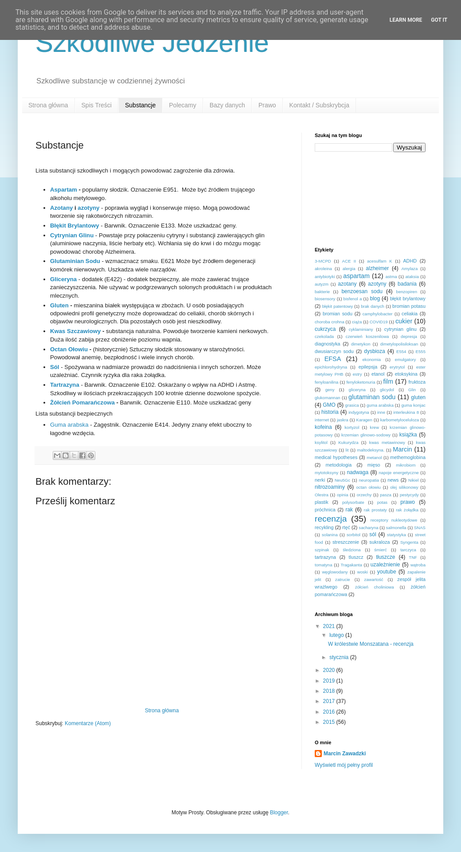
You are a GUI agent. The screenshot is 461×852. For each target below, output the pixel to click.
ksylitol (321, 442)
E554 (401, 351)
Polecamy (182, 105)
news (392, 480)
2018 (329, 691)
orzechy (364, 494)
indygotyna (358, 412)
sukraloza (379, 542)
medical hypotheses (336, 457)
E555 (421, 351)
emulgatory (405, 359)
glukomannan (327, 397)
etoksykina (406, 374)
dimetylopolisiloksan (399, 344)
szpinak (322, 549)
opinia (342, 494)
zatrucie (342, 579)
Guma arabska (69, 424)
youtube (386, 572)
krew (374, 427)
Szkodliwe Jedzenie (152, 43)
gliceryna (357, 389)
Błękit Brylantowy (74, 225)
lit (347, 450)
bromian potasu (409, 306)
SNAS (420, 527)
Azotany (61, 207)
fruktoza (417, 382)
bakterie (322, 291)
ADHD (410, 260)
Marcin (402, 449)
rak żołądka (407, 509)
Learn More (406, 20)
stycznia (339, 657)
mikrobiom (405, 465)
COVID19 (379, 321)
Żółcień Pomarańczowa (82, 402)
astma (391, 276)
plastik (321, 502)
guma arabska (380, 405)
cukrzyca (325, 329)
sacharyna (368, 527)
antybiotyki (325, 276)
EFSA (332, 358)
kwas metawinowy (387, 442)
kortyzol (351, 427)
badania (407, 284)
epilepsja (368, 366)
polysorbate (353, 502)
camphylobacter (378, 313)
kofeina (323, 427)
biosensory (325, 298)
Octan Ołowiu (69, 349)
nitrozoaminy (330, 487)
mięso (373, 464)
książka (408, 435)
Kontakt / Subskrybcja (319, 105)
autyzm (321, 284)
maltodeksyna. (371, 450)
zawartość (373, 579)
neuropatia (369, 480)
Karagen (364, 419)
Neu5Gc (342, 480)
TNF (413, 557)
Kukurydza (348, 442)
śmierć (380, 549)
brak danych (372, 306)
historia (330, 412)
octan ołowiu (368, 487)
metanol (374, 457)
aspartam (356, 275)
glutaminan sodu (371, 396)
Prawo (267, 105)
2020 (329, 670)
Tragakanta (351, 564)
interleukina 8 (406, 412)
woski (362, 571)
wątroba (418, 564)
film (388, 381)
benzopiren (406, 291)
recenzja (331, 518)
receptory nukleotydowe (394, 520)
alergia (349, 268)
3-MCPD (323, 261)
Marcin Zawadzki (345, 753)
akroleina (323, 268)
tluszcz (356, 557)
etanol (377, 374)
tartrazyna (325, 557)
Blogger (279, 812)
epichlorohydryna (331, 367)
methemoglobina (408, 457)
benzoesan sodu (362, 291)
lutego (337, 635)
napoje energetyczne (398, 472)
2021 (329, 626)
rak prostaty (375, 509)
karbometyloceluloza (399, 419)
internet (322, 419)
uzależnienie (385, 564)
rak (349, 509)
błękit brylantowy (408, 298)
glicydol (387, 389)
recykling (324, 527)
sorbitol (353, 534)
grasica (352, 405)
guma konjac (413, 405)
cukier (403, 321)
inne (381, 412)
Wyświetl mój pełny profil (344, 765)
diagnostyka (327, 343)
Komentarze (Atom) (88, 723)
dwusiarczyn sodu (334, 351)
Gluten (59, 305)
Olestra (321, 494)
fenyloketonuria (360, 382)
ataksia (411, 276)
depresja (409, 336)
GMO (329, 405)
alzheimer (377, 268)
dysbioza (374, 351)
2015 (329, 722)
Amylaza (409, 268)
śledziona (352, 549)
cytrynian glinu (400, 329)
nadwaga (357, 472)
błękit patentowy (337, 306)
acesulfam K (379, 261)
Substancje (140, 105)
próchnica (325, 509)
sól (372, 534)
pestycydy (409, 494)
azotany (347, 284)
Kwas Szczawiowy (75, 331)
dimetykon (361, 344)
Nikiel (413, 480)
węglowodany (335, 571)
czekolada (324, 336)
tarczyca (408, 549)
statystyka (396, 534)
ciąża (357, 321)
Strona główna (48, 105)
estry (357, 374)
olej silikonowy (404, 487)
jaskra (342, 419)
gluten (418, 397)
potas (382, 502)
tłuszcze (385, 557)
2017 (329, 701)
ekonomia (372, 359)
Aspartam (63, 189)
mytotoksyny (326, 472)
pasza (385, 494)
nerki (320, 480)
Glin (412, 389)
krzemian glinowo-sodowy (366, 434)
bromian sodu (337, 313)
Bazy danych (227, 105)
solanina (330, 534)
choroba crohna (329, 321)
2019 (329, 681)
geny (330, 389)
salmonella (396, 527)
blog (375, 298)
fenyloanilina (326, 382)
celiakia (410, 313)
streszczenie (345, 542)
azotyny (88, 207)
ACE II (349, 261)
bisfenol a (353, 298)
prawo (407, 502)
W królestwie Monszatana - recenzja (371, 644)
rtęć (346, 527)
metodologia (338, 464)
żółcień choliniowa (374, 587)
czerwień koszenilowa (367, 336)
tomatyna (323, 564)
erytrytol (397, 367)
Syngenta (409, 542)
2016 (329, 712)
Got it (439, 20)
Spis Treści (97, 105)
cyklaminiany (361, 329)
